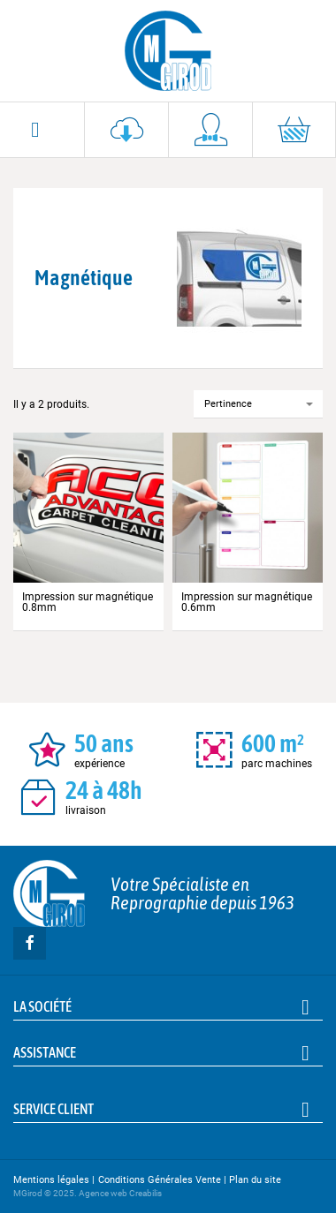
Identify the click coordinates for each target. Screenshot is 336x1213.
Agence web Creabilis (120, 1193)
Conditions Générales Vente (159, 1180)
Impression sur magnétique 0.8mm (87, 602)
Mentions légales (51, 1180)
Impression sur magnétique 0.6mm (246, 602)
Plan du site (255, 1180)
